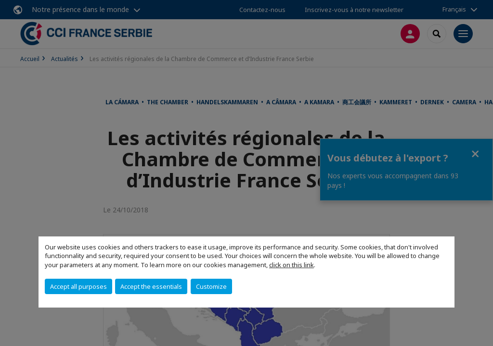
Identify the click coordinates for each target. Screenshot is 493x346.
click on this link (291, 264)
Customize (211, 286)
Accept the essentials (151, 286)
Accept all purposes (78, 286)
